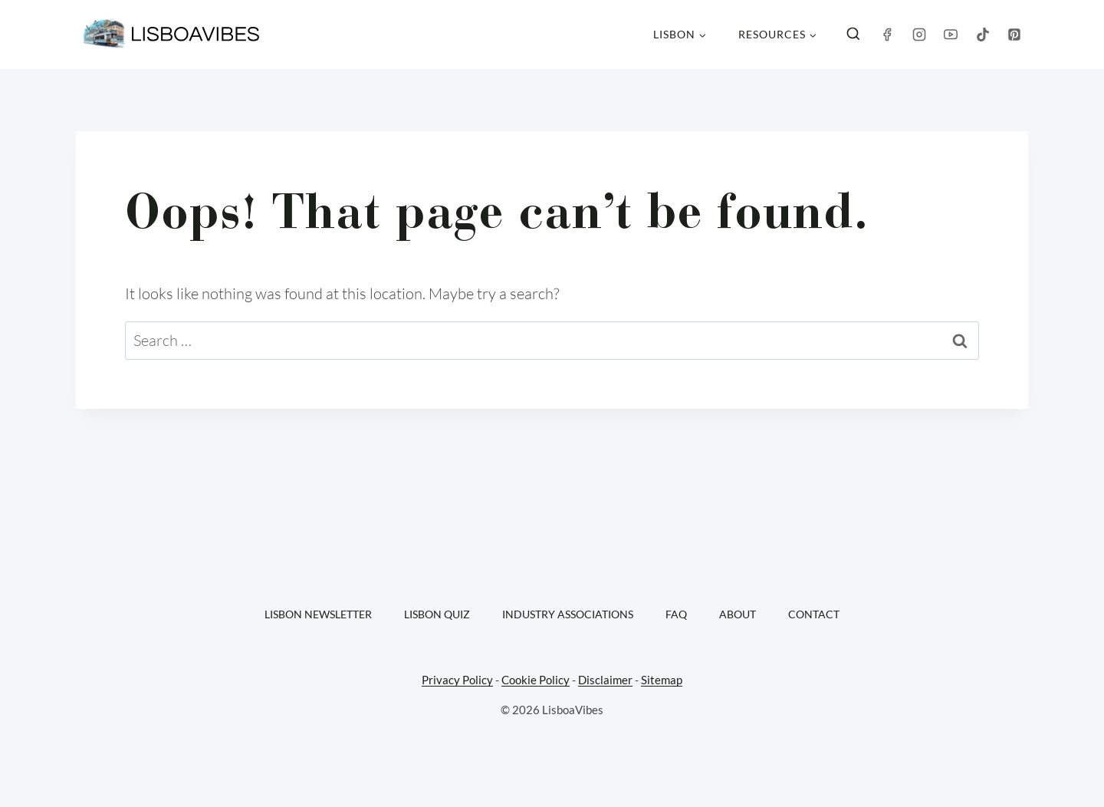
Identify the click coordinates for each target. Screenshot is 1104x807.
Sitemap (661, 680)
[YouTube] (950, 34)
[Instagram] (919, 34)
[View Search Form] (853, 34)
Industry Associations (567, 614)
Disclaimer (605, 680)
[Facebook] (887, 34)
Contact (814, 614)
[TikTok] (983, 34)
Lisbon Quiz (437, 614)
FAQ (676, 614)
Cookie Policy (535, 680)
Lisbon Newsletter (318, 614)
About (737, 614)
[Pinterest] (1014, 34)
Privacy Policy (457, 680)
